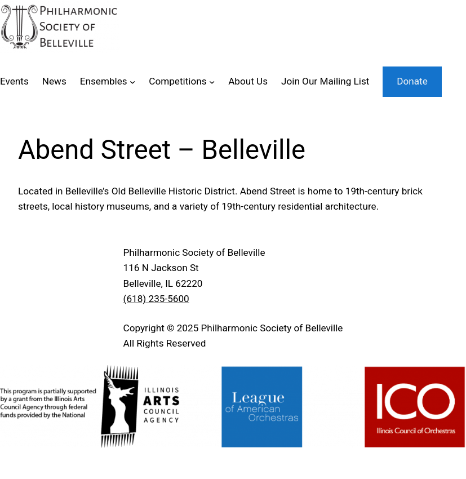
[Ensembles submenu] (132, 82)
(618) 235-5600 (156, 298)
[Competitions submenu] (212, 82)
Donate (412, 81)
